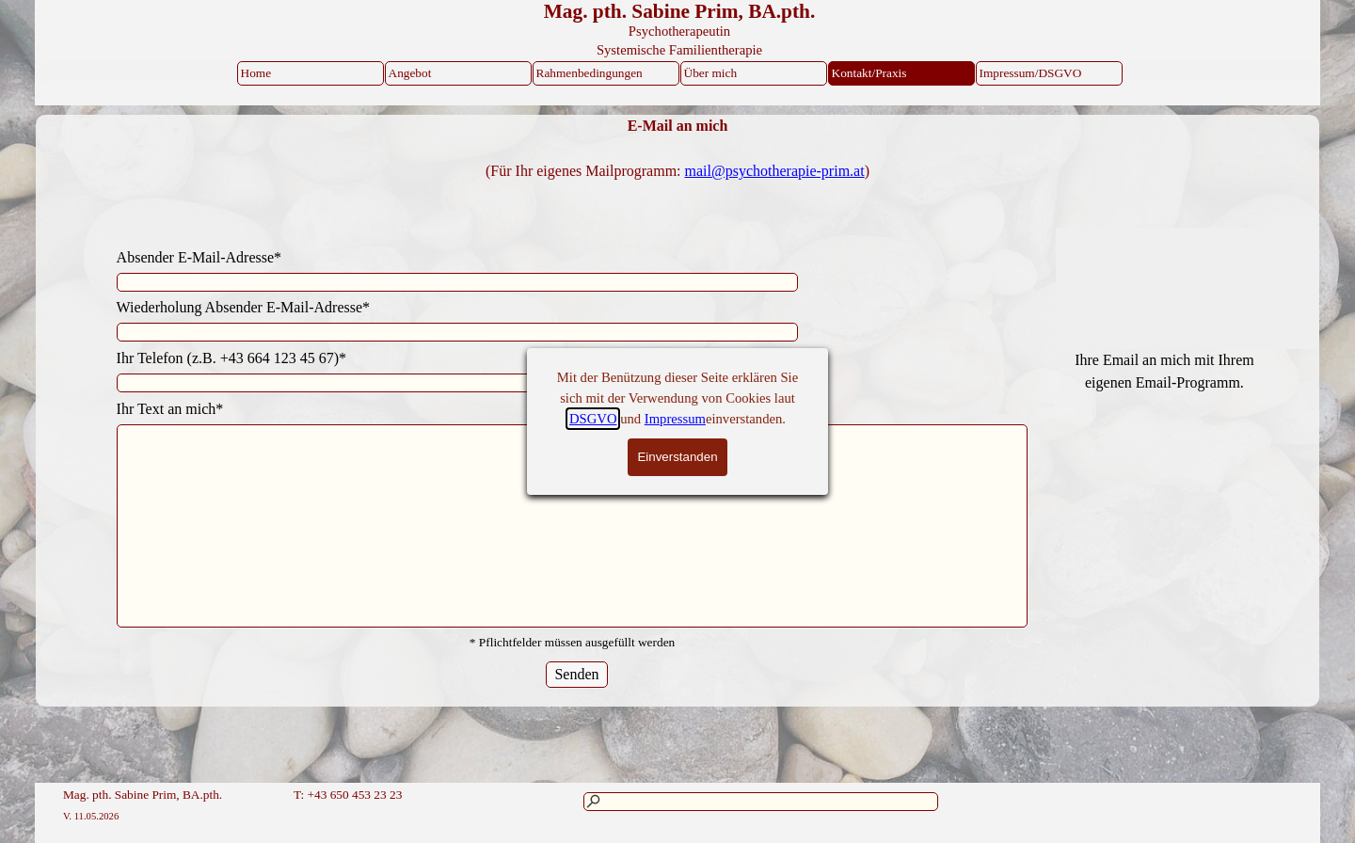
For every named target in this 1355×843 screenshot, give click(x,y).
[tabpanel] (678, 171)
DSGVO (593, 418)
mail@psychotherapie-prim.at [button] (775, 171)
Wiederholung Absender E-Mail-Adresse (244, 307)
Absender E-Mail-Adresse (199, 257)
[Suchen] (760, 801)
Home (256, 73)
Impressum (675, 418)
